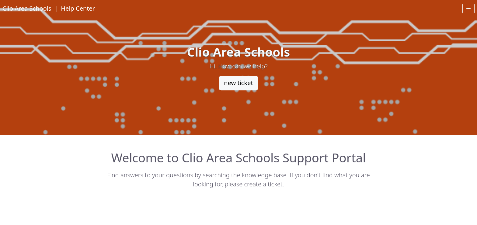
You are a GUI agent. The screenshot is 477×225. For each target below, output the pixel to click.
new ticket (238, 83)
